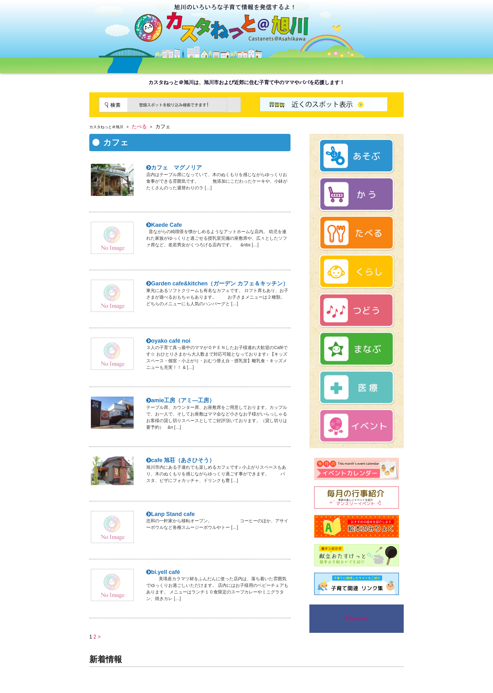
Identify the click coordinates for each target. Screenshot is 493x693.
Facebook (357, 618)
